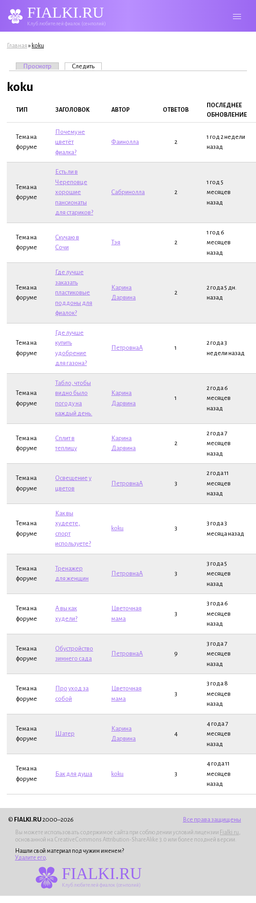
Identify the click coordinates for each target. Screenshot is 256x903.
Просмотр (37, 66)
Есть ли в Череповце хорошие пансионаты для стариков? (74, 192)
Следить (87, 66)
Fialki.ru (229, 832)
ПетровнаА (127, 347)
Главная (17, 46)
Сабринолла (128, 192)
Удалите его (30, 858)
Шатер (65, 733)
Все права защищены (212, 819)
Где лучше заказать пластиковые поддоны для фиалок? (73, 292)
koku (38, 46)
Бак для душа (73, 773)
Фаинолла (125, 141)
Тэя (115, 242)
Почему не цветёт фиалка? (70, 142)
